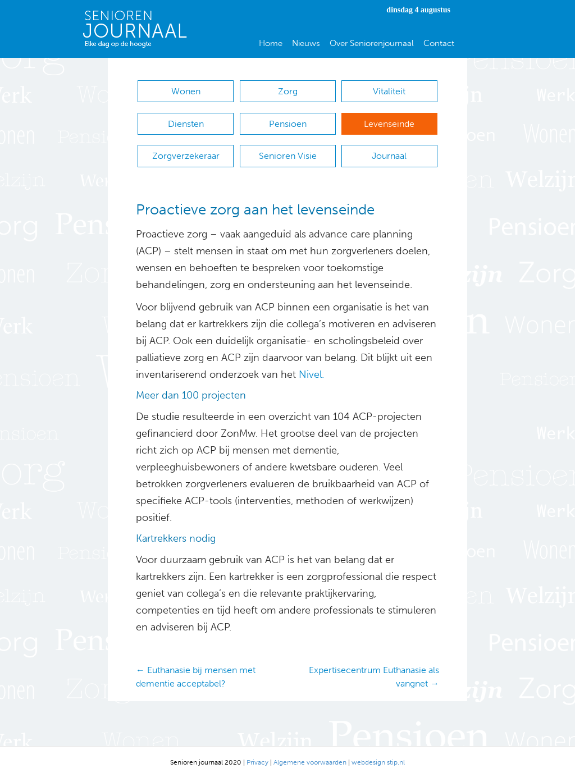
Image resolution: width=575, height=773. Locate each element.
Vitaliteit (389, 91)
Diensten (186, 121)
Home (270, 43)
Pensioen (288, 121)
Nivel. (311, 369)
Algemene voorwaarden (309, 756)
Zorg (288, 91)
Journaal (389, 152)
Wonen (185, 91)
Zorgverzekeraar (186, 152)
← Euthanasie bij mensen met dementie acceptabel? (195, 671)
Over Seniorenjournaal (372, 43)
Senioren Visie (288, 152)
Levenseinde (389, 121)
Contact (438, 43)
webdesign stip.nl (378, 756)
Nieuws (306, 43)
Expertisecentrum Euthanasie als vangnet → (374, 671)
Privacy (257, 756)
